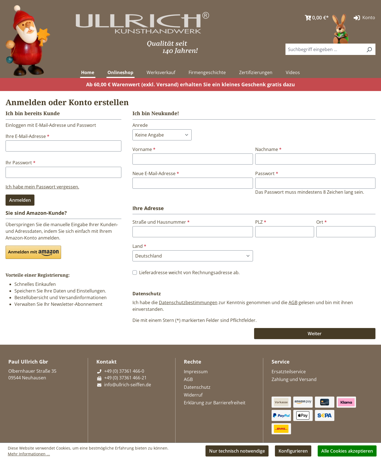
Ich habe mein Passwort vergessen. (42, 187)
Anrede (140, 125)
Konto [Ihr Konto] (363, 17)
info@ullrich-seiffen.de (123, 385)
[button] (33, 252)
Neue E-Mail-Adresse (155, 173)
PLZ (260, 222)
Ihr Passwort (21, 163)
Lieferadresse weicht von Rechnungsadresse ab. (189, 272)
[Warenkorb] (315, 18)
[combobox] (324, 49)
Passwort (266, 173)
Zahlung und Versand (294, 379)
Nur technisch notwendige (237, 451)
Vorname (144, 149)
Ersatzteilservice (289, 372)
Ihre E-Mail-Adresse (27, 136)
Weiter (315, 334)
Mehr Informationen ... (29, 454)
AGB (293, 302)
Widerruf (193, 395)
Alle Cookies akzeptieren (347, 451)
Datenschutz (197, 387)
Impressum (196, 372)
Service (281, 361)
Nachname (268, 149)
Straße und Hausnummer (161, 222)
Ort (321, 222)
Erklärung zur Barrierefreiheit (214, 403)
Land (139, 246)
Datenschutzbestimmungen (188, 302)
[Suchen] (369, 49)
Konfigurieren (293, 451)
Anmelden (20, 200)
